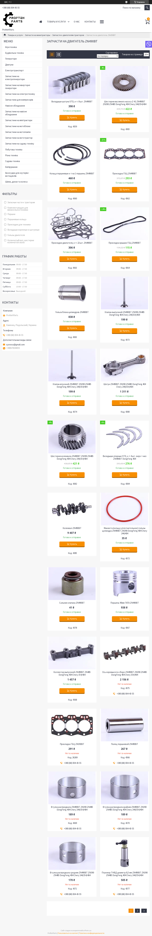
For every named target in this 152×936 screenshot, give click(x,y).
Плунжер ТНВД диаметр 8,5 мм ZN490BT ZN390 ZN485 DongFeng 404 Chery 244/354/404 (125, 874)
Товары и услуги (56, 21)
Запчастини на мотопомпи (18, 132)
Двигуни (9, 64)
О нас (77, 21)
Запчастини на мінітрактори (18, 120)
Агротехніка (11, 47)
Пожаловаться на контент (68, 933)
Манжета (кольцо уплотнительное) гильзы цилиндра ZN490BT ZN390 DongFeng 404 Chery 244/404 (124, 531)
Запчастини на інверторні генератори (17, 87)
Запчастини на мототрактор (19, 137)
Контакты (90, 21)
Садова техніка (12, 161)
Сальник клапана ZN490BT (72, 602)
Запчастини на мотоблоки (17, 126)
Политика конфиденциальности (91, 933)
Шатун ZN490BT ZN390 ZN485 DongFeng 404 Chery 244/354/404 (124, 385)
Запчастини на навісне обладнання (16, 113)
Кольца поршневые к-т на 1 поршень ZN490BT (72, 173)
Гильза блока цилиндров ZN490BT (72, 312)
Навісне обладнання (15, 105)
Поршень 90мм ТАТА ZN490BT (124, 602)
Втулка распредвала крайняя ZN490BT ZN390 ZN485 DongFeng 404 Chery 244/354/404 (125, 808)
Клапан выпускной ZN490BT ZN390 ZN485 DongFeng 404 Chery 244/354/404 (124, 313)
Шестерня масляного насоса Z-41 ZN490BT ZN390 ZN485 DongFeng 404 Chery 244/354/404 (124, 103)
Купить (73, 117)
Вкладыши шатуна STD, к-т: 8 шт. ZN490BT (71, 101)
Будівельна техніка (14, 52)
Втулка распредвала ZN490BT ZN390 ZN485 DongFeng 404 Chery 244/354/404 (72, 808)
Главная (40, 21)
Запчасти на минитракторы (37, 35)
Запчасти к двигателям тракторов (68, 35)
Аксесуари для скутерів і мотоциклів (17, 174)
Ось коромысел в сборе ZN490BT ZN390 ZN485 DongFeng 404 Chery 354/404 (124, 673)
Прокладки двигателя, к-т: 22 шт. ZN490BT (71, 243)
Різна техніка (11, 155)
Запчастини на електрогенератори (15, 78)
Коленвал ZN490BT (72, 528)
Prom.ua (88, 930)
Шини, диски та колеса (16, 181)
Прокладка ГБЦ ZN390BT (72, 744)
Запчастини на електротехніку (20, 94)
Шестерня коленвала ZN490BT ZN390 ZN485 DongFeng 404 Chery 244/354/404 (72, 457)
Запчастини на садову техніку (19, 143)
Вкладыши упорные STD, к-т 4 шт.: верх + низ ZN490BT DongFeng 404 (124, 457)
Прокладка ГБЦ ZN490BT (124, 173)
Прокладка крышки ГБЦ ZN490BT (125, 243)
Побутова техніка (13, 149)
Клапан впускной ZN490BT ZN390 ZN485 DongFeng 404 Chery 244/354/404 (72, 385)
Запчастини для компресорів (19, 99)
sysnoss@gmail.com (15, 344)
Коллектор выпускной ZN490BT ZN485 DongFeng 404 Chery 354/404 (72, 673)
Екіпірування (11, 167)
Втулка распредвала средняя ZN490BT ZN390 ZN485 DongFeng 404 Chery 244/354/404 (72, 874)
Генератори (11, 58)
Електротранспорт (14, 70)
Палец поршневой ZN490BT (124, 744)
